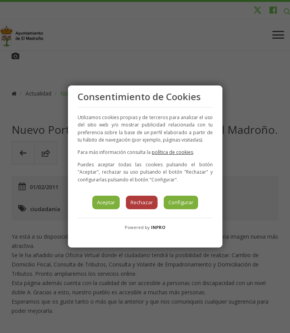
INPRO (158, 227)
